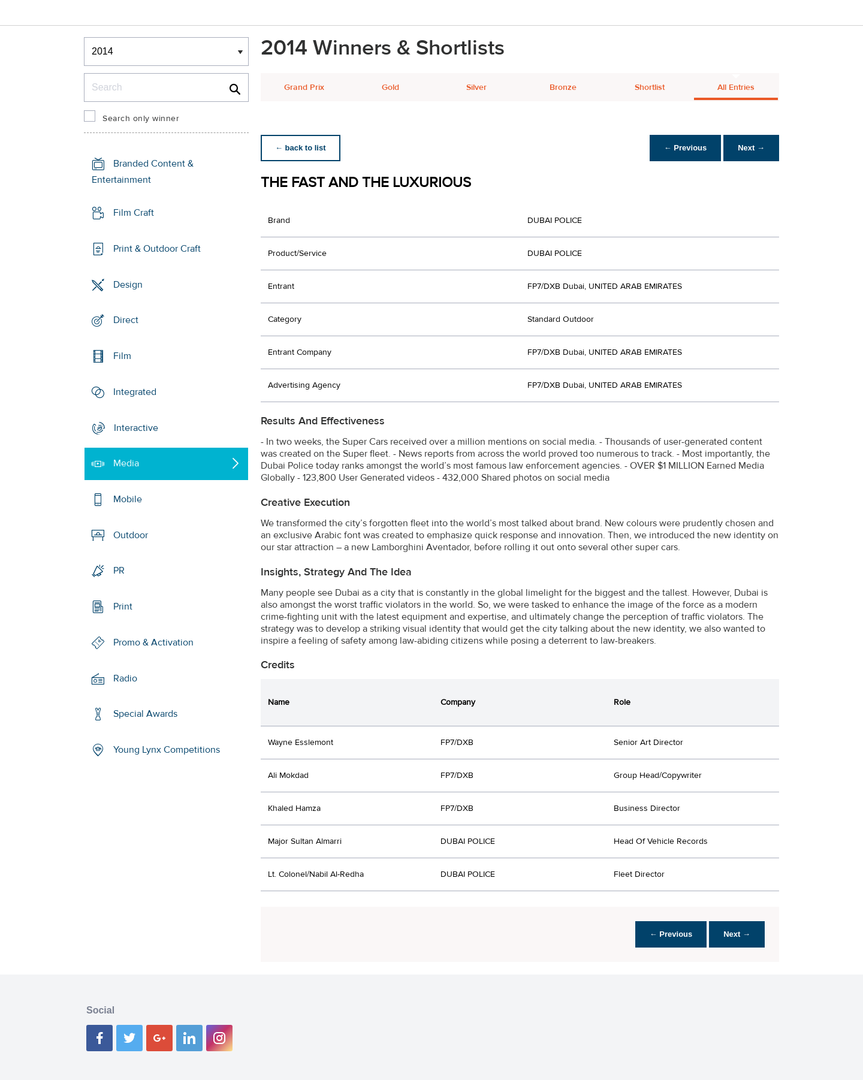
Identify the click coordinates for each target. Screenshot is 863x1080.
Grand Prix (304, 87)
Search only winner (140, 118)
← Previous (685, 147)
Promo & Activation (153, 642)
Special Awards (145, 714)
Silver (476, 87)
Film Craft (133, 213)
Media (126, 463)
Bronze (563, 87)
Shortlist (650, 87)
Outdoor (130, 535)
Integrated (134, 392)
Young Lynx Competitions (166, 750)
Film (122, 356)
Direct (125, 320)
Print (122, 607)
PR (119, 571)
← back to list (300, 147)
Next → (751, 147)
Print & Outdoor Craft (157, 249)
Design (128, 284)
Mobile (127, 499)
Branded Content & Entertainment (143, 172)
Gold (390, 87)
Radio (125, 678)
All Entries (736, 87)
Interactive (136, 427)
